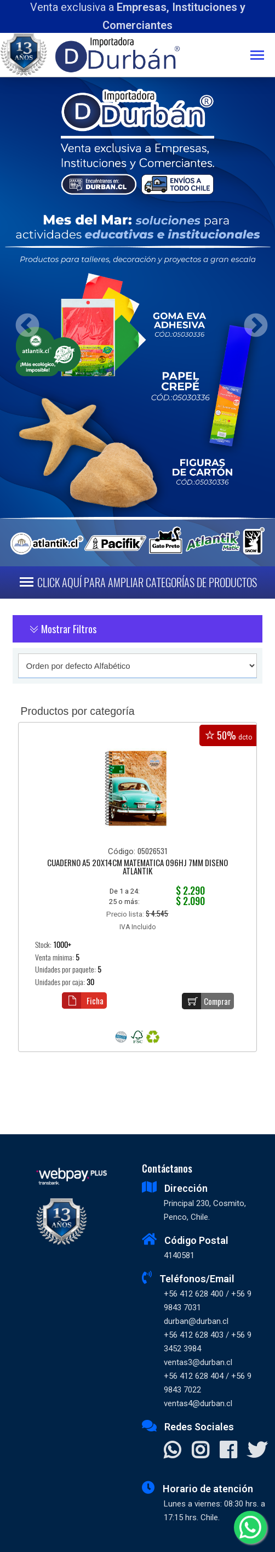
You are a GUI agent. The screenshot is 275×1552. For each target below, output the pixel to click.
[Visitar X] (257, 1451)
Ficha (83, 1000)
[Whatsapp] (250, 1527)
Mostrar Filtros (62, 629)
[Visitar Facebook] (228, 1451)
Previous (23, 322)
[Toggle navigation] (262, 56)
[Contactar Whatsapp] (172, 1451)
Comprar (206, 1001)
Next (251, 322)
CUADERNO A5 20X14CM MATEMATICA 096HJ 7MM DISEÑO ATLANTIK (137, 868)
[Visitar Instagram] (200, 1451)
